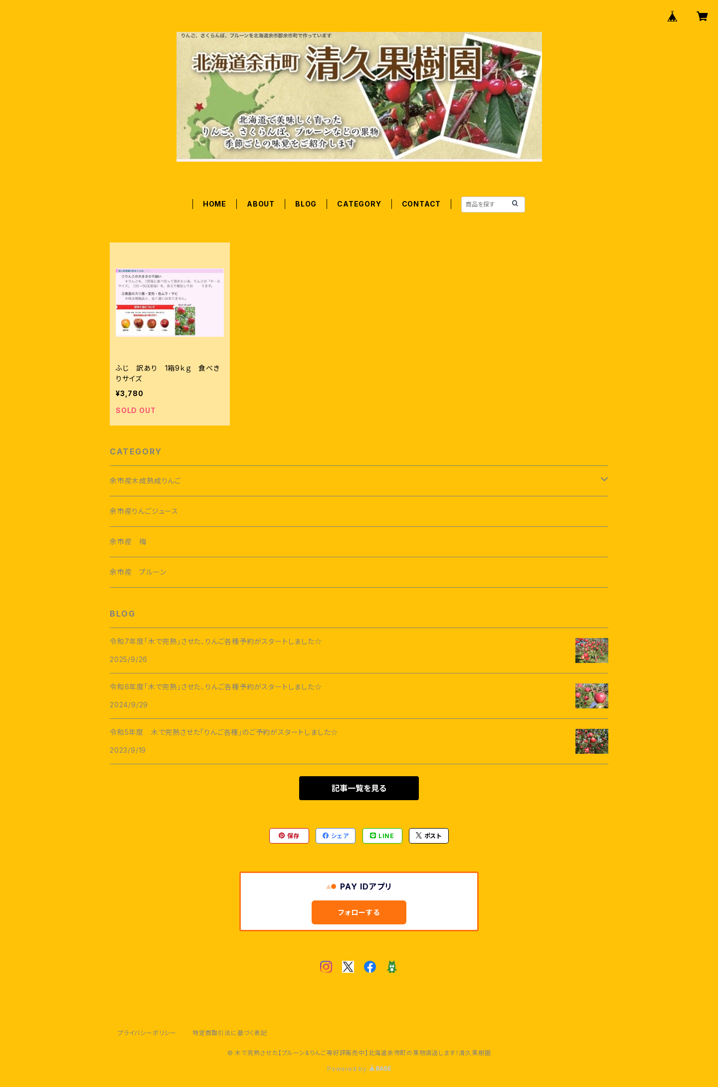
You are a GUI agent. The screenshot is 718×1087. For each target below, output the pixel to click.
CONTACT (421, 204)
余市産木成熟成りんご (145, 480)
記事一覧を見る (359, 788)
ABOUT (261, 204)
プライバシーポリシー (147, 1033)
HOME (214, 204)
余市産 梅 (128, 541)
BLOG (306, 204)
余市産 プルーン (138, 572)
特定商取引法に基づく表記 (229, 1033)
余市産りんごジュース (144, 511)
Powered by (359, 1069)
